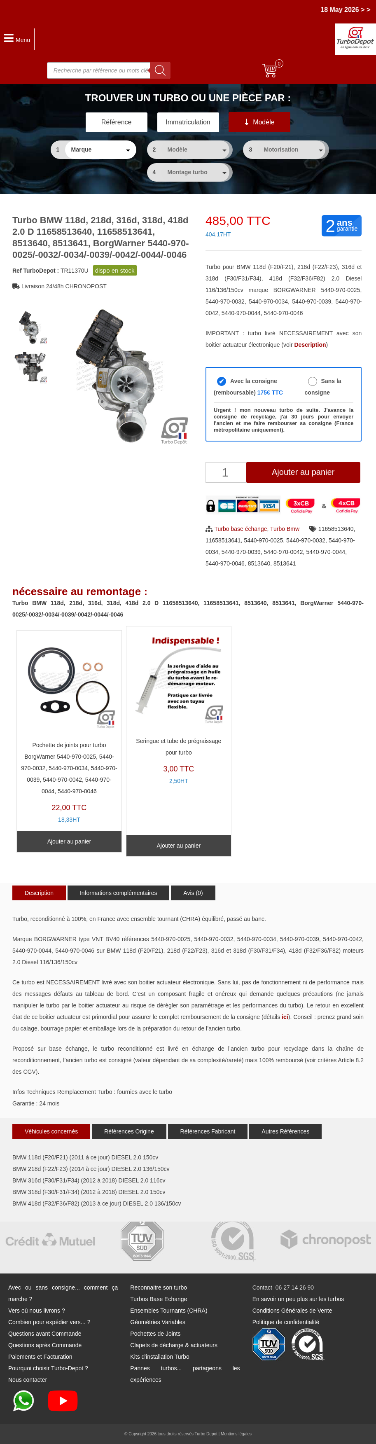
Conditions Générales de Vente (292, 1310)
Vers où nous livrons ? (36, 1310)
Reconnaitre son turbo (158, 1287)
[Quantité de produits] (226, 472)
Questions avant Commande (44, 1333)
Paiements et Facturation (40, 1356)
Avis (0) (193, 893)
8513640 (259, 563)
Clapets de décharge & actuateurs (173, 1345)
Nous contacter (27, 1379)
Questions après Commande (45, 1345)
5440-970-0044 (325, 552)
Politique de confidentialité (286, 1322)
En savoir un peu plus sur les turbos (298, 1299)
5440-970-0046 (225, 563)
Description (39, 893)
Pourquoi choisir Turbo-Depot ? (48, 1368)
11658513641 (223, 540)
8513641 (284, 563)
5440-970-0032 (305, 540)
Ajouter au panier (303, 472)
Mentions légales (236, 1434)
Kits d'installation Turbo (159, 1356)
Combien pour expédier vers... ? (49, 1322)
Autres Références (285, 1131)
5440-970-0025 (263, 540)
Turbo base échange (241, 529)
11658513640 (336, 529)
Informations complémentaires (118, 893)
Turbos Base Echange (158, 1299)
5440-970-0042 (283, 552)
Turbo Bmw (284, 529)
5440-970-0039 (241, 552)
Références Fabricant (208, 1131)
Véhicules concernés (51, 1131)
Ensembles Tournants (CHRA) (168, 1310)
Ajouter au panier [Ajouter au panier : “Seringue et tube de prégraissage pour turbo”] (179, 845)
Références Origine (129, 1131)
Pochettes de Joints (155, 1333)
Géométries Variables (157, 1322)
